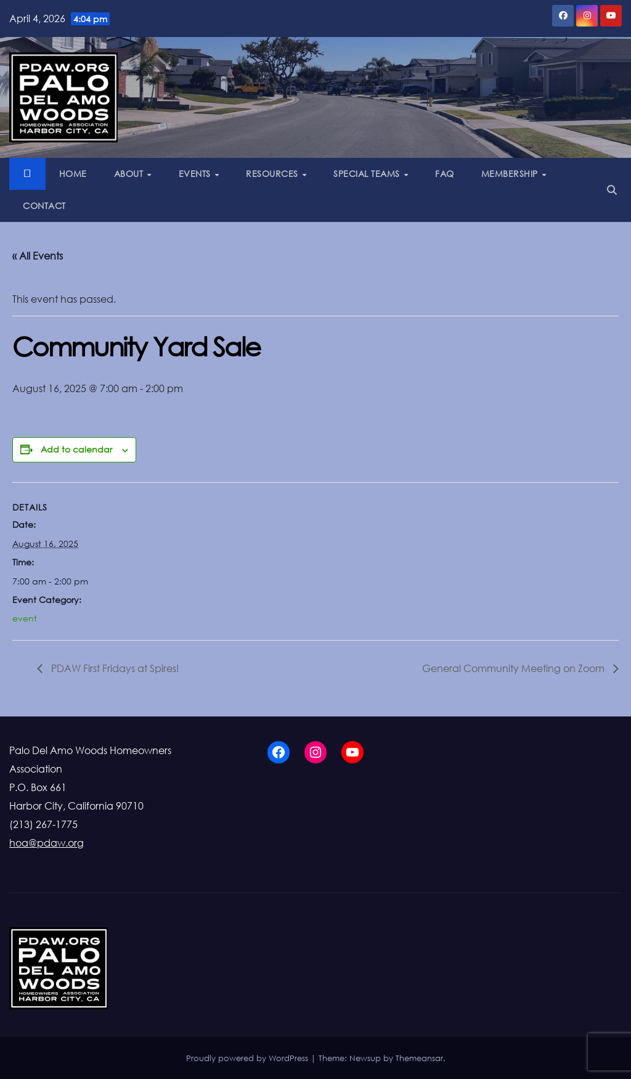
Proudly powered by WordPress (248, 1058)
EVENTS (196, 173)
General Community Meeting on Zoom (514, 668)
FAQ (444, 173)
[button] (612, 190)
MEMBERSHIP (511, 173)
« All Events (37, 256)
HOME (73, 173)
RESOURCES (273, 173)
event (24, 618)
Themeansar (419, 1058)
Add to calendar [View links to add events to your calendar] (76, 449)
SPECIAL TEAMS (367, 173)
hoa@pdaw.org (46, 843)
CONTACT (44, 205)
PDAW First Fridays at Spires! (114, 668)
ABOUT (130, 173)
